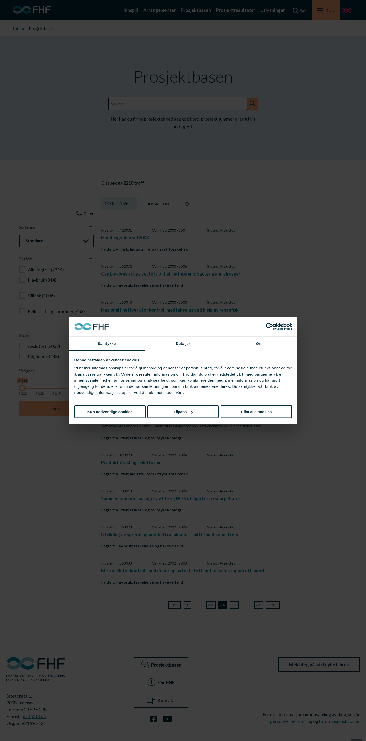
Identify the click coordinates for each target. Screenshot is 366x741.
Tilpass (183, 412)
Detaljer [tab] (183, 343)
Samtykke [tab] (107, 343)
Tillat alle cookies (256, 412)
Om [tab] (259, 343)
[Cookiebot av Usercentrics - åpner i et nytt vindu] (269, 326)
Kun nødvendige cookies (110, 412)
